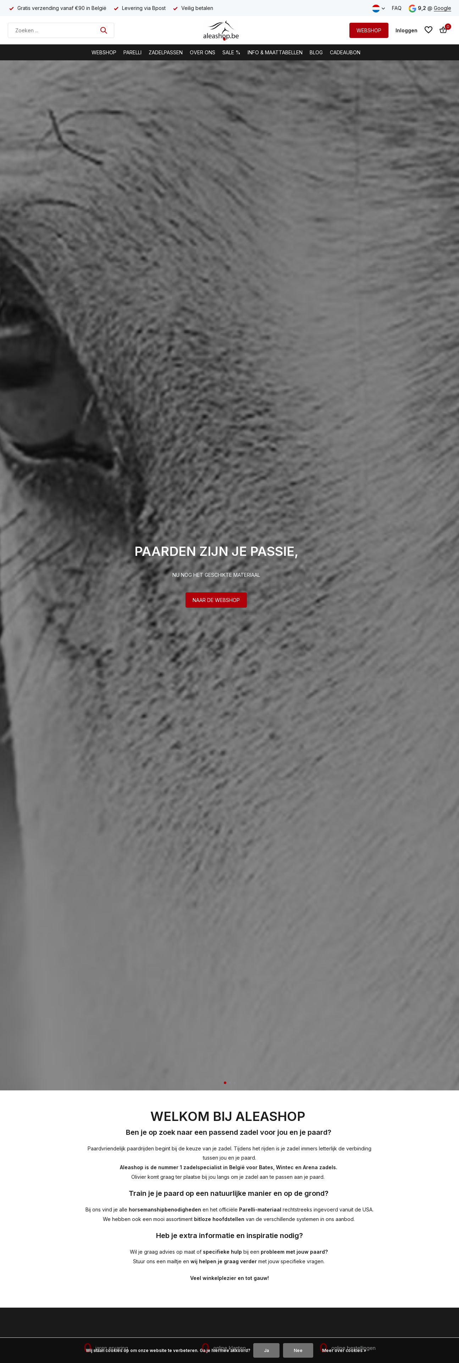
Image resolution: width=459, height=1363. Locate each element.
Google (442, 8)
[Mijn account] (406, 30)
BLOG (316, 52)
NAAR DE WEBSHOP (216, 600)
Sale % (231, 52)
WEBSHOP (368, 30)
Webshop (104, 52)
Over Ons (202, 52)
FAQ (397, 8)
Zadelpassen (166, 52)
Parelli (132, 52)
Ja (266, 1350)
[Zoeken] (61, 30)
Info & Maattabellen (275, 52)
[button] (225, 1083)
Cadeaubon (345, 52)
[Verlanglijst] (428, 30)
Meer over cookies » (344, 1350)
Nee (298, 1350)
